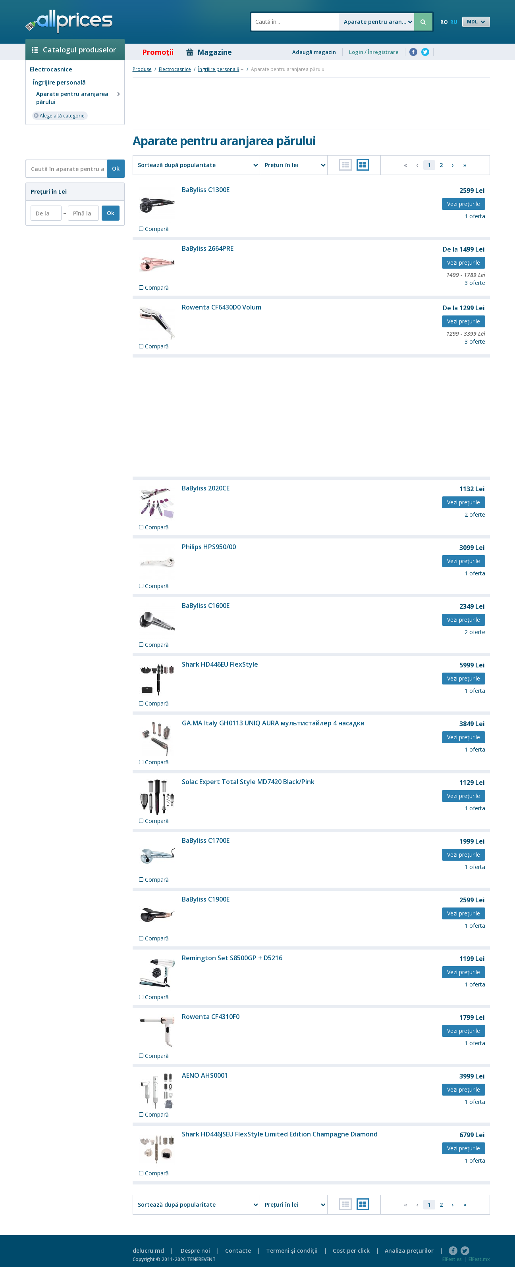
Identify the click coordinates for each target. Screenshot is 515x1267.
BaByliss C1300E (206, 189)
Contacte (238, 1250)
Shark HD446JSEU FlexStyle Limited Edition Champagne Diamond (280, 1134)
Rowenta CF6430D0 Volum (221, 307)
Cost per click (351, 1250)
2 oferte (475, 514)
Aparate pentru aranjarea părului (79, 98)
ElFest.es (452, 1259)
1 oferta (475, 216)
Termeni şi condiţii (292, 1250)
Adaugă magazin (314, 52)
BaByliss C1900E (206, 899)
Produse (142, 69)
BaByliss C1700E (206, 840)
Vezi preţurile (463, 204)
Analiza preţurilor (409, 1250)
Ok (116, 168)
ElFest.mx (479, 1259)
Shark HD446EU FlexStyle (220, 664)
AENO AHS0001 (205, 1075)
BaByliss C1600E (206, 605)
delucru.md (148, 1250)
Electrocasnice (51, 69)
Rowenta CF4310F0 (210, 1016)
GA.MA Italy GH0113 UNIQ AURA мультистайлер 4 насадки (273, 723)
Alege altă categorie (59, 115)
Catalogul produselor (74, 49)
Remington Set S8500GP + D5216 (232, 958)
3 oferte (475, 282)
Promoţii (152, 52)
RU (453, 21)
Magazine (209, 52)
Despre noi (195, 1250)
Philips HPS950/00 (209, 546)
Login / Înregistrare (374, 52)
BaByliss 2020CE (206, 488)
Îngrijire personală (59, 82)
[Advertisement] (71, 142)
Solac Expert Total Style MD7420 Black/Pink (248, 781)
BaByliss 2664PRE (207, 248)
